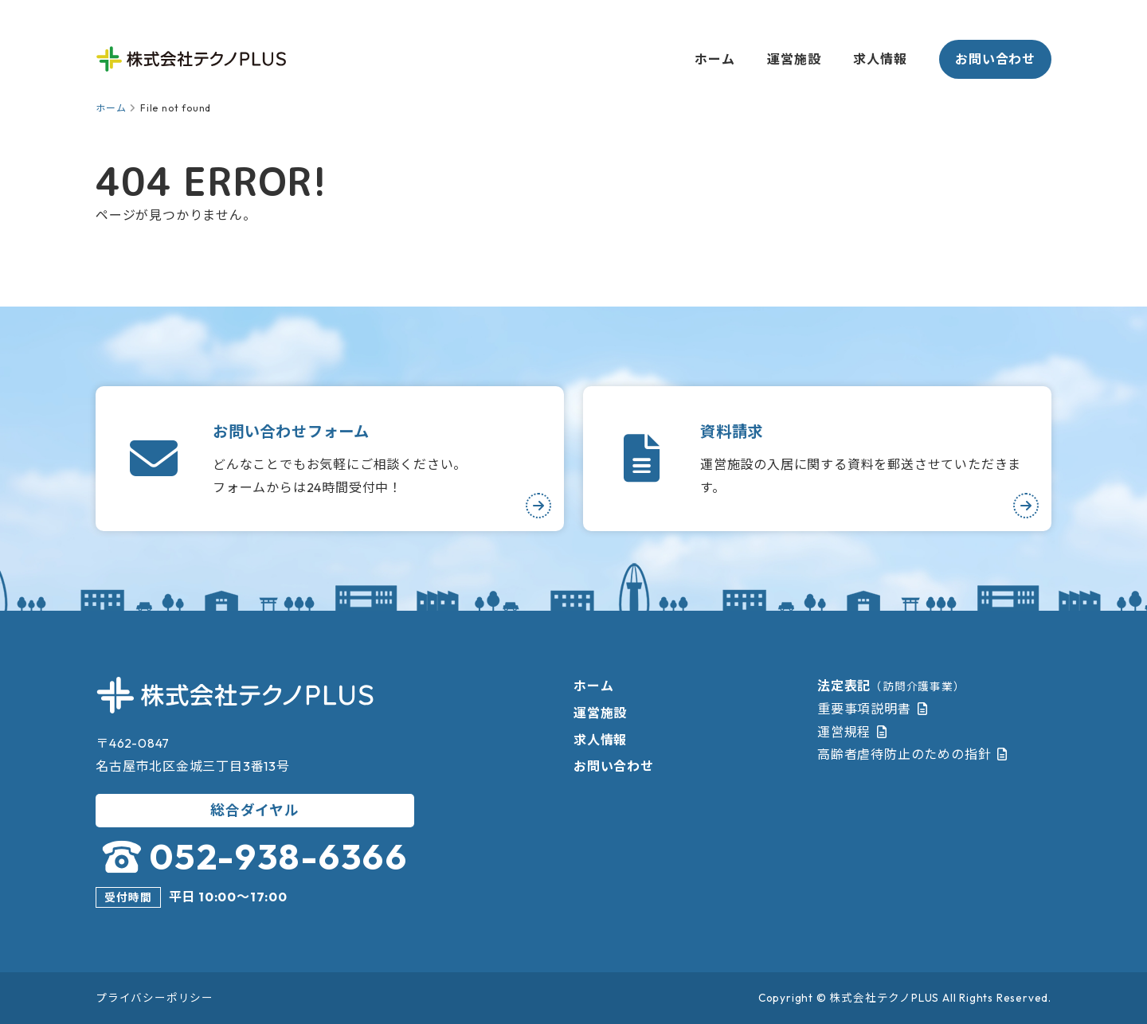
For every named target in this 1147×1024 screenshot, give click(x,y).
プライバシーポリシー (154, 998)
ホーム (714, 59)
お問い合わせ (995, 59)
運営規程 (844, 732)
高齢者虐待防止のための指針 (904, 754)
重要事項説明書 (864, 709)
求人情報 (879, 59)
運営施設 (793, 59)
